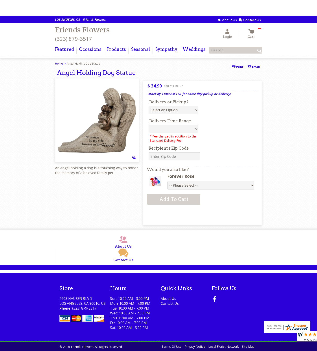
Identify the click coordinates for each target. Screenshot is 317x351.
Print (237, 67)
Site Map (248, 346)
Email (254, 67)
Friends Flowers (82, 30)
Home (59, 63)
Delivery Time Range (170, 121)
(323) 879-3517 (73, 38)
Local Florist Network (223, 346)
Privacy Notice (195, 346)
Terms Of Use (172, 346)
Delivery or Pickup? (168, 102)
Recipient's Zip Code (169, 148)
